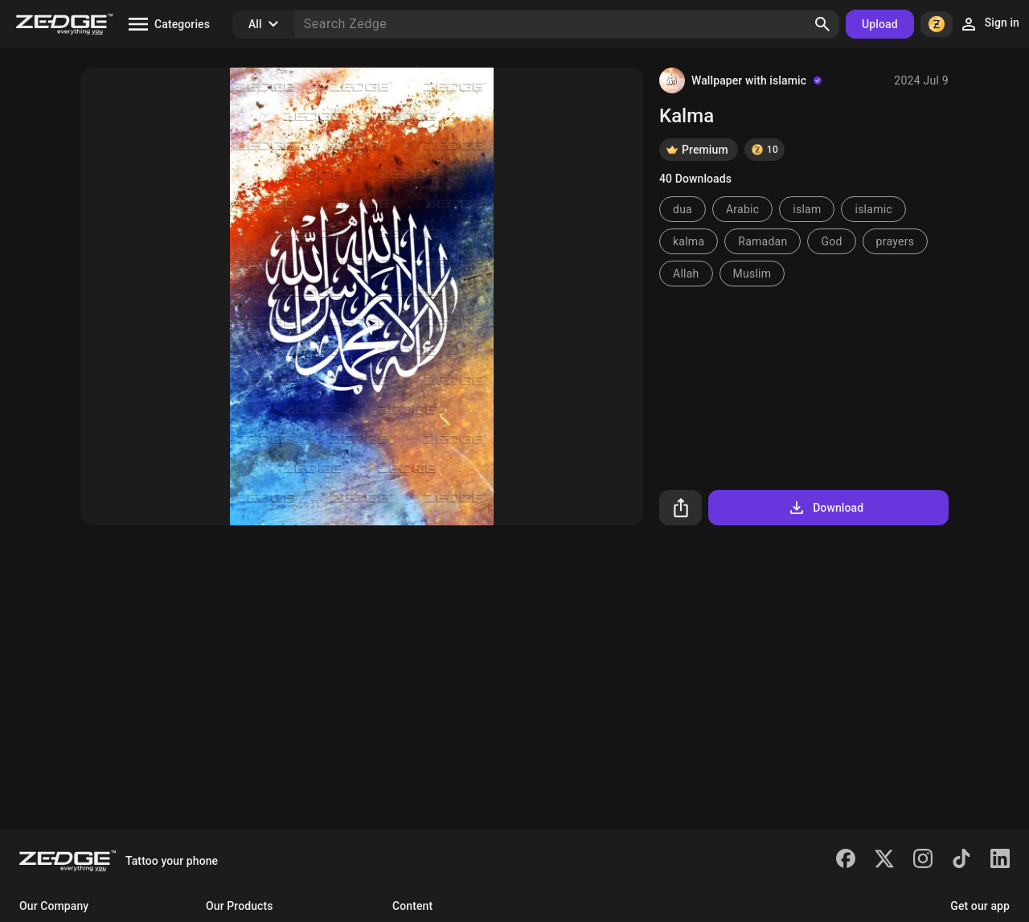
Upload (880, 24)
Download (825, 507)
